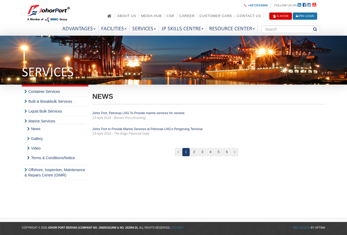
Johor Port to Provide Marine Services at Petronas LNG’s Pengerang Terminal (208, 131)
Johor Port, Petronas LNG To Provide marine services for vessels (208, 115)
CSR (171, 16)
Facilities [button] (114, 29)
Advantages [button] (79, 29)
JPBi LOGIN (305, 16)
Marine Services (41, 121)
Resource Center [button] (232, 29)
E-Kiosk (280, 16)
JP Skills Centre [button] (183, 29)
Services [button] (144, 29)
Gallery (37, 139)
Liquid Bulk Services (45, 111)
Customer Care (216, 16)
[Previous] (178, 152)
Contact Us (249, 16)
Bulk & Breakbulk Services (50, 101)
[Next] (234, 152)
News (35, 129)
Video (36, 148)
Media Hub (151, 16)
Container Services (44, 91)
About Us (126, 16)
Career (187, 16)
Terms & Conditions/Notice (53, 158)
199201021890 (108, 227)
